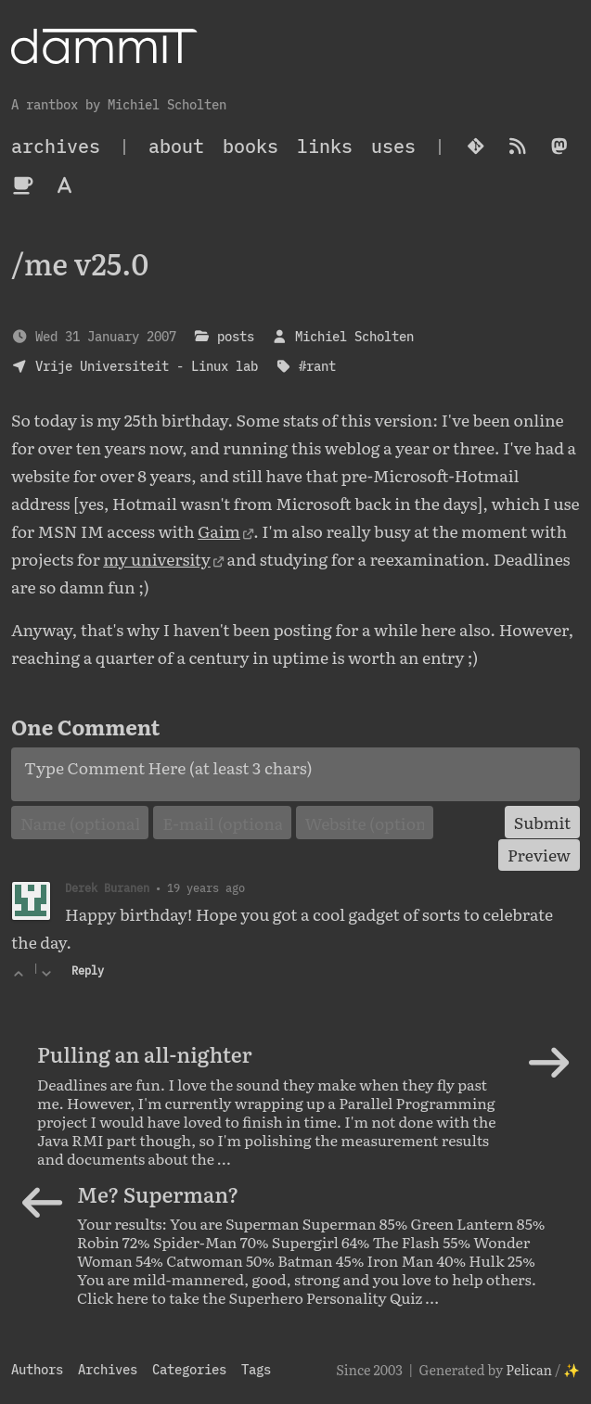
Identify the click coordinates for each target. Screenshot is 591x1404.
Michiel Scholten (354, 336)
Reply (87, 970)
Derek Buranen (107, 887)
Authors (37, 1369)
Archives (107, 1369)
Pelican (529, 1369)
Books (250, 146)
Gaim (219, 530)
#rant (317, 366)
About (176, 146)
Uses (393, 146)
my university (157, 558)
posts (235, 336)
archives (55, 146)
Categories (189, 1369)
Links (325, 146)
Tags (256, 1369)
